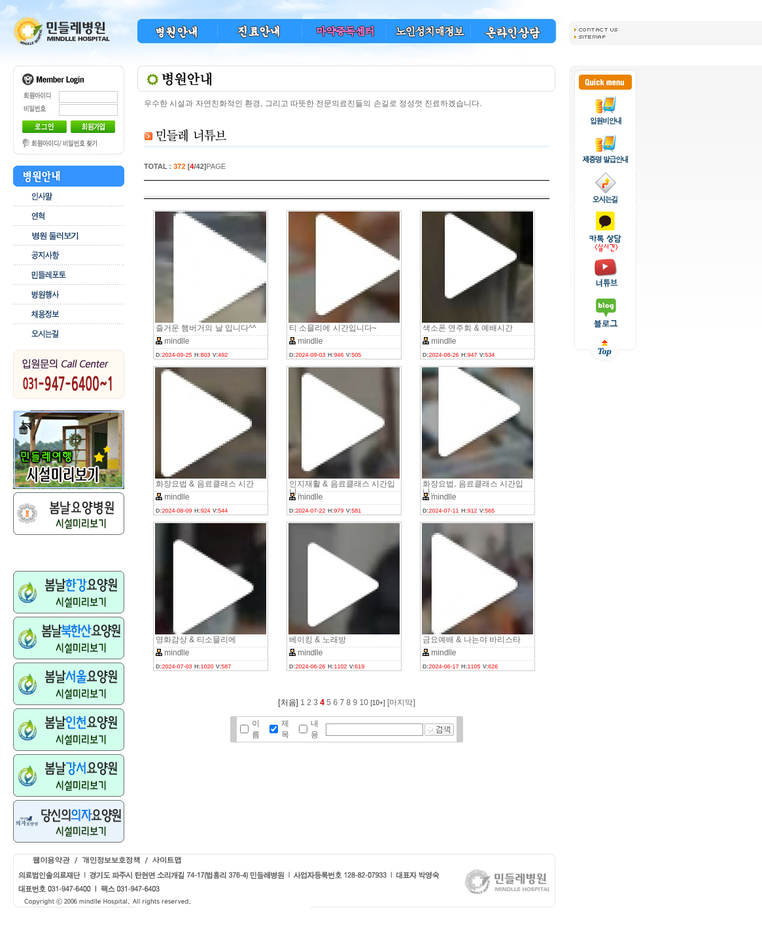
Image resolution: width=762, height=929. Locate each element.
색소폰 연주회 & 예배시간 (468, 328)
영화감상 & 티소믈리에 (196, 639)
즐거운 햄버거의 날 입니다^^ (206, 328)
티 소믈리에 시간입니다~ (333, 328)
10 (364, 702)
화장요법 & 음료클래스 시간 (205, 483)
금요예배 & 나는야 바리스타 (472, 639)
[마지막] (401, 702)
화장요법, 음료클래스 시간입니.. (473, 487)
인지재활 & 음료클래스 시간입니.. (342, 487)
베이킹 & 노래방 (317, 639)
